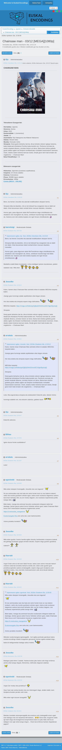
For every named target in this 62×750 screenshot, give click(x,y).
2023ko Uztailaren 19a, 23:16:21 (12, 711)
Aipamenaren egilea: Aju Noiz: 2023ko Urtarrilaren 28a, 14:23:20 (27, 236)
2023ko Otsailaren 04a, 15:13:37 (12, 460)
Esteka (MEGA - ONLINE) (13, 181)
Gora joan (6, 732)
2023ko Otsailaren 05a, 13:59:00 (12, 483)
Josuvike (9, 282)
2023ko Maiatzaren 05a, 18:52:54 (12, 680)
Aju (6, 59)
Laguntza (50, 745)
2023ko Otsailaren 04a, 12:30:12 (12, 285)
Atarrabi (9, 556)
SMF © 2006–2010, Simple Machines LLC (30, 745)
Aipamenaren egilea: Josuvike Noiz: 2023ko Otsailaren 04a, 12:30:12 (29, 344)
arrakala (9, 335)
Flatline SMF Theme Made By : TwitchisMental (14, 747)
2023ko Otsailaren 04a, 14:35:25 (12, 438)
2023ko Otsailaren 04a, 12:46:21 (12, 339)
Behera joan (7, 53)
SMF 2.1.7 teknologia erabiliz (9, 745)
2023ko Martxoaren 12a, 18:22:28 (12, 656)
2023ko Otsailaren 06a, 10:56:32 (12, 587)
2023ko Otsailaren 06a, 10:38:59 (12, 535)
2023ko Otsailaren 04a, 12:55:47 (12, 415)
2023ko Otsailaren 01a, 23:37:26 (12, 230)
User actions (54, 53)
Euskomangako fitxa (10, 516)
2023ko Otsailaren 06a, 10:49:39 (12, 559)
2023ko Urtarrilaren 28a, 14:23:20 (12, 197)
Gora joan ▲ (57, 745)
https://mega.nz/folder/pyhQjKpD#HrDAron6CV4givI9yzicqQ (36, 306)
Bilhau (8, 434)
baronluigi (9, 227)
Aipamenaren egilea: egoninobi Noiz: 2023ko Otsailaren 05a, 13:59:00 (29, 592)
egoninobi (9, 480)
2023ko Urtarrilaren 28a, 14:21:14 (12, 63)
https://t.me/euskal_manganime (14, 511)
